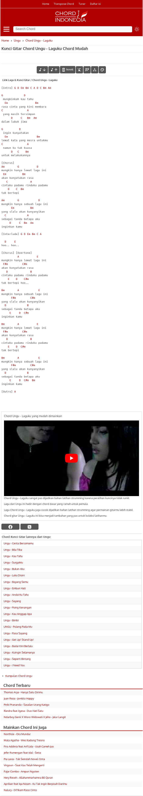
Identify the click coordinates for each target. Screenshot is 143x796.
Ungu (17, 40)
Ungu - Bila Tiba (13, 549)
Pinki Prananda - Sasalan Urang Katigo (26, 704)
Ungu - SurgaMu (13, 562)
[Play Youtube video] (71, 458)
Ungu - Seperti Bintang (17, 658)
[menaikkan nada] (54, 69)
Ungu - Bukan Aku (14, 568)
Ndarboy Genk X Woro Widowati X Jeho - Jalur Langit (35, 717)
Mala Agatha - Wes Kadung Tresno (24, 740)
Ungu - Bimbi (11, 620)
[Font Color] (102, 69)
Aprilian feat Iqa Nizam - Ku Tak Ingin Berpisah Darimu (35, 783)
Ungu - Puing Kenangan (17, 607)
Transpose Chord (64, 3)
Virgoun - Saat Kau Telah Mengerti (24, 765)
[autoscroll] (67, 69)
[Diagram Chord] (87, 69)
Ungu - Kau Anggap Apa (18, 613)
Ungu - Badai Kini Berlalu (18, 646)
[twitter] (29, 527)
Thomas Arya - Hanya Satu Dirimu (23, 692)
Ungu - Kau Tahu (13, 556)
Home (45, 3)
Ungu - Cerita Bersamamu (18, 543)
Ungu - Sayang (12, 601)
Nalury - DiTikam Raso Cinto (20, 790)
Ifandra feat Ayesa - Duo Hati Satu (23, 710)
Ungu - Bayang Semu (16, 581)
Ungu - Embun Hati (15, 588)
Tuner (82, 3)
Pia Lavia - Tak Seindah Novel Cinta (24, 759)
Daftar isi (95, 3)
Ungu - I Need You (14, 665)
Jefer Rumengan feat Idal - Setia (22, 752)
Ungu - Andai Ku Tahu (16, 594)
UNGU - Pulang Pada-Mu (18, 626)
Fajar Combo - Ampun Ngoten (21, 771)
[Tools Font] (94, 69)
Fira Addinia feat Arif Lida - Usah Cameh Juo (29, 746)
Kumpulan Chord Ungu (18, 675)
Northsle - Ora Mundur (17, 734)
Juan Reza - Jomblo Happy (19, 698)
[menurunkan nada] (42, 69)
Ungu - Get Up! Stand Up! (19, 639)
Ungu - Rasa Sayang (15, 633)
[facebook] (10, 527)
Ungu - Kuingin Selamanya (19, 652)
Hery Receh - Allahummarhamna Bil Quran (28, 777)
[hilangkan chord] (79, 69)
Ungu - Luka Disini (14, 575)
